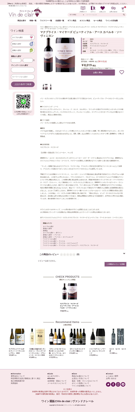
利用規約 (14, 383)
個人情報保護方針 (18, 381)
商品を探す (21, 21)
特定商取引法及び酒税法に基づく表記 (25, 378)
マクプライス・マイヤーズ (89, 245)
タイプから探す (48, 226)
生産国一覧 (59, 21)
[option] (59, 55)
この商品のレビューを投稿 (115, 264)
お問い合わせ (111, 378)
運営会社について (18, 376)
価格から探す (16, 56)
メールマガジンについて (56, 383)
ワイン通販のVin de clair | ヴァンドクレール (67, 401)
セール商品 (97, 21)
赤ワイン (59, 233)
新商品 (45, 230)
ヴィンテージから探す (19, 65)
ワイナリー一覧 (46, 21)
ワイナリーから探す (50, 239)
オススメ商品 (85, 21)
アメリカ (57, 235)
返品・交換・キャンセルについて (85, 381)
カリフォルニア (68, 237)
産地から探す (47, 228)
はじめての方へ (53, 376)
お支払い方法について (80, 378)
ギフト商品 (72, 21)
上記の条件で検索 (23, 84)
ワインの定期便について (81, 386)
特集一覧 (33, 21)
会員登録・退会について (56, 381)
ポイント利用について (80, 383)
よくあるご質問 (112, 376)
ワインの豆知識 (112, 21)
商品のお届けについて (80, 376)
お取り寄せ (98, 73)
